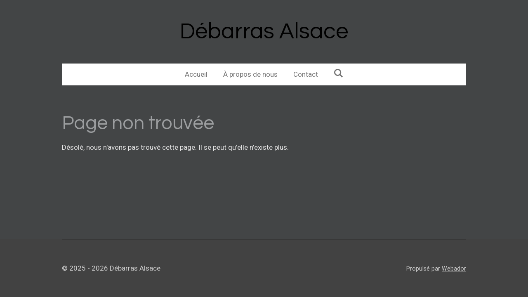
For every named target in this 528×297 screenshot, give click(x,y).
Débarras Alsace (264, 31)
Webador (454, 268)
